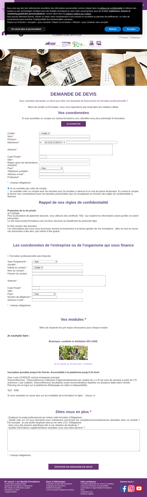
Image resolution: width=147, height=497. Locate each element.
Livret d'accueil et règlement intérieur (60, 490)
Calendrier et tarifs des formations (59, 484)
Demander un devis (11, 490)
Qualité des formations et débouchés (18, 486)
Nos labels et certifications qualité (17, 488)
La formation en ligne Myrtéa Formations (96, 488)
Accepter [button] (131, 29)
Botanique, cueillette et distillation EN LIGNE (73, 341)
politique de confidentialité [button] (110, 8)
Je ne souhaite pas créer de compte (28, 188)
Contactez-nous (87, 492)
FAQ (82, 490)
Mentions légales (87, 494)
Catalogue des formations (56, 486)
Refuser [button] (113, 29)
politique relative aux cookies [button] (78, 14)
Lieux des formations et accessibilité (94, 486)
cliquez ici (90, 395)
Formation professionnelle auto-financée (30, 256)
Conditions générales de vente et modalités (97, 484)
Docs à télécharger (55, 481)
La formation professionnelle (15, 484)
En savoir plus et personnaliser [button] (26, 29)
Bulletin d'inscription (53, 488)
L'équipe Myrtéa (10, 492)
